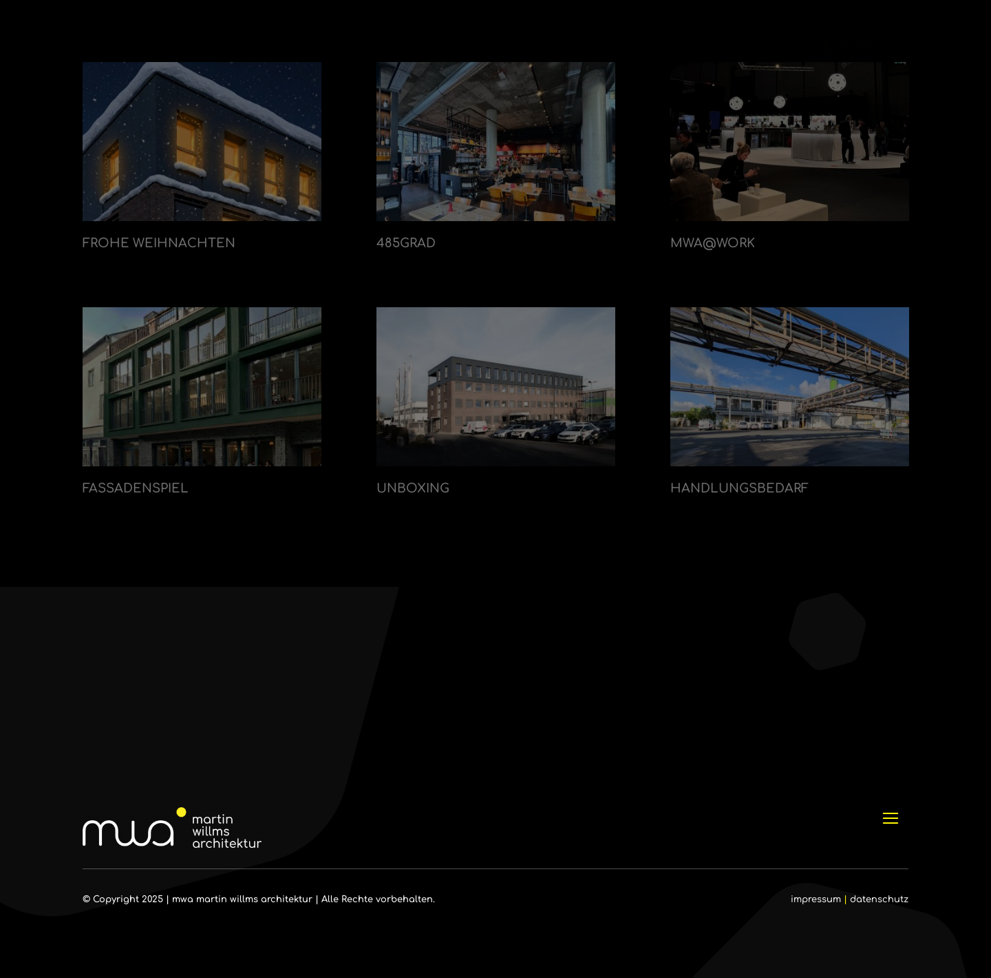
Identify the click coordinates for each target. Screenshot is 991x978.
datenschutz (879, 899)
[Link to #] (931, 47)
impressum (816, 899)
